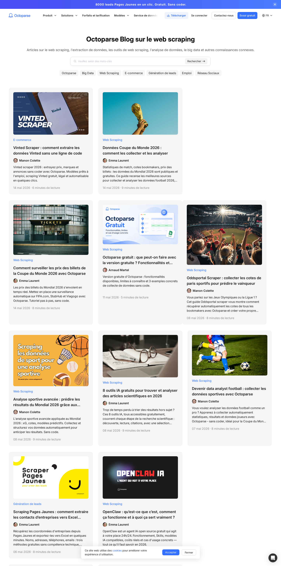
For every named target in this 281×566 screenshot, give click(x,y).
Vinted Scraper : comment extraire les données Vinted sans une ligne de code (37, 140)
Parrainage (237, 509)
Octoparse (69, 73)
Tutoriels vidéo (191, 490)
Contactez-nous (223, 15)
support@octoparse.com (22, 476)
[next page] (155, 417)
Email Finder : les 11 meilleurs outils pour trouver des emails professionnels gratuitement (241, 357)
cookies (117, 550)
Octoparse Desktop (99, 471)
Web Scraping (109, 73)
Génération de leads (162, 73)
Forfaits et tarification (96, 15)
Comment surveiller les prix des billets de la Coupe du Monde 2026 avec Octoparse (173, 146)
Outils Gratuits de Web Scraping (107, 503)
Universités (142, 483)
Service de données (146, 15)
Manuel (187, 522)
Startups (140, 477)
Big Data (88, 73)
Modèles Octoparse (100, 477)
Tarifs (233, 477)
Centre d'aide (191, 471)
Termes (13, 467)
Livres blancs (191, 528)
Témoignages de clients (197, 515)
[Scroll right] (160, 15)
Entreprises (142, 471)
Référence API (191, 496)
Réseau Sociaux (208, 73)
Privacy (13, 471)
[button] (272, 557)
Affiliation (236, 503)
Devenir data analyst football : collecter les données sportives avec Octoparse (241, 244)
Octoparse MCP (100, 484)
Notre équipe (238, 465)
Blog (185, 483)
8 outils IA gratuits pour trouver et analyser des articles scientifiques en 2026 (174, 245)
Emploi (187, 73)
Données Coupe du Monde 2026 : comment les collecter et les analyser (106, 140)
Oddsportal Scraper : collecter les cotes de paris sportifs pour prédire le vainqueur (39, 258)
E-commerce (134, 73)
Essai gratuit (247, 15)
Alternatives (190, 534)
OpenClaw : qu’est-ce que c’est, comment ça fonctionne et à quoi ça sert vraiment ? (106, 357)
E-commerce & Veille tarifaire (152, 503)
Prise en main (191, 477)
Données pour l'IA (146, 515)
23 (162, 417)
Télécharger (237, 483)
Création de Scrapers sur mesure (155, 535)
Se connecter (199, 15)
